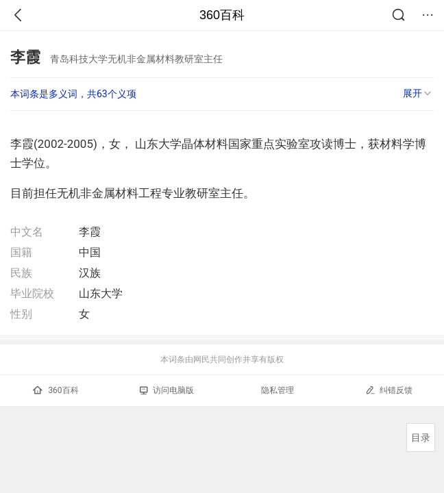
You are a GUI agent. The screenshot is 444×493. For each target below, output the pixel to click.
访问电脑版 (167, 390)
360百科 (222, 15)
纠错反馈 (388, 390)
